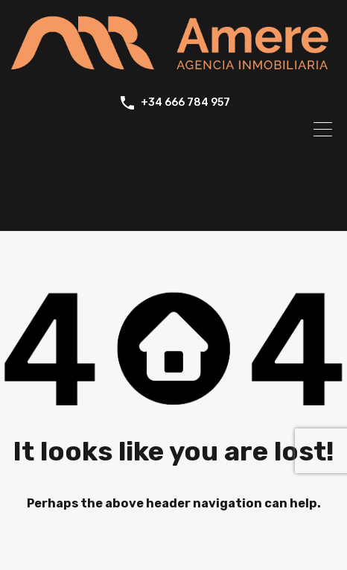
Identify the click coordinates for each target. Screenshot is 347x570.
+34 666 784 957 (185, 103)
